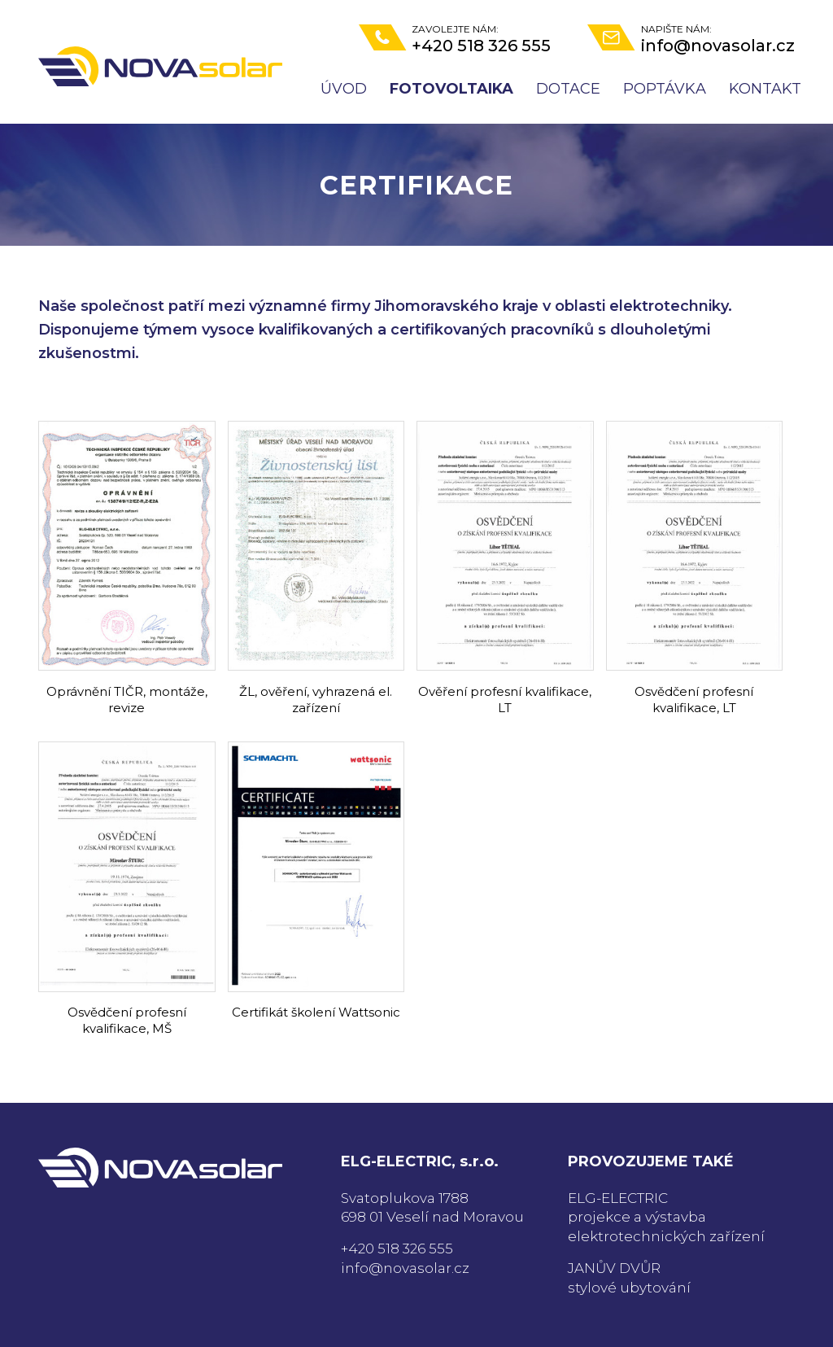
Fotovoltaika (451, 89)
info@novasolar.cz (405, 1268)
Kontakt (765, 89)
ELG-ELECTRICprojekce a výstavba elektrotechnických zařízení (666, 1217)
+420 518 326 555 (397, 1248)
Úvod (344, 89)
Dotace (568, 89)
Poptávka (664, 89)
